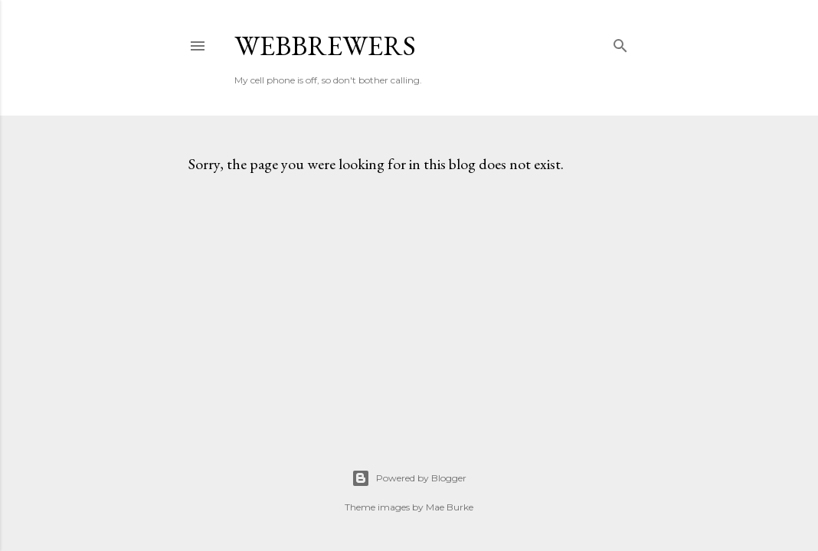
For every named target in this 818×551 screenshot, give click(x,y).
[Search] (620, 42)
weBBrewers (325, 46)
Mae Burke (449, 507)
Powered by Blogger (409, 478)
